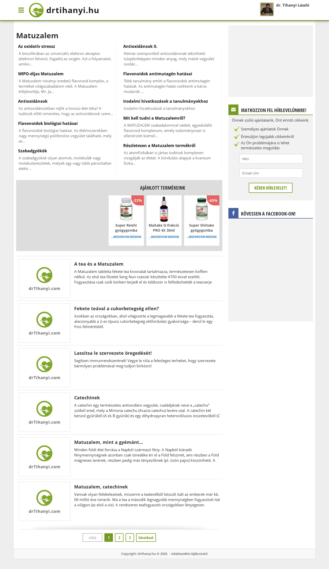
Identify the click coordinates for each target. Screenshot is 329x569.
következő (146, 537)
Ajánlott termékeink (162, 187)
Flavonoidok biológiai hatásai (48, 123)
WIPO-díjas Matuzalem (41, 74)
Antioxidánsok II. (140, 46)
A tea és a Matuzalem (99, 264)
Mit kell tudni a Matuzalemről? (154, 118)
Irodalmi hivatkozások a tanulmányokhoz (165, 101)
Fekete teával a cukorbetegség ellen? (116, 308)
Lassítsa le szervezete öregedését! (113, 353)
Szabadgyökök (32, 151)
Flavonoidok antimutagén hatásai (157, 74)
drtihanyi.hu (147, 553)
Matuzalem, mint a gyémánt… (108, 442)
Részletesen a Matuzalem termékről (159, 145)
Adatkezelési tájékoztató (189, 553)
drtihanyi (64, 10)
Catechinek (87, 398)
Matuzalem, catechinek (101, 487)
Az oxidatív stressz (36, 46)
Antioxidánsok (33, 101)
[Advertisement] (58, 215)
